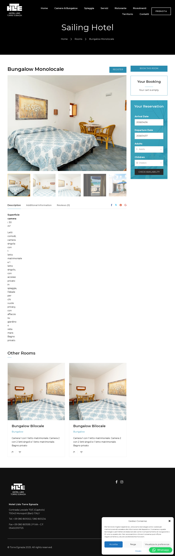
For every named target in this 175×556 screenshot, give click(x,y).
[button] (169, 521)
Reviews (63, 205)
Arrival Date (142, 116)
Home (64, 39)
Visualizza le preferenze (157, 544)
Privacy (138, 551)
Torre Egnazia (17, 547)
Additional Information (39, 205)
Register (118, 69)
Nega (133, 544)
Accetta (113, 544)
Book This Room (149, 68)
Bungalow (17, 431)
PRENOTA (161, 13)
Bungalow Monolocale (36, 69)
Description (14, 205)
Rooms (78, 39)
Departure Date (144, 130)
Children (140, 157)
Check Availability (149, 172)
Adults (138, 143)
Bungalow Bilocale (28, 426)
